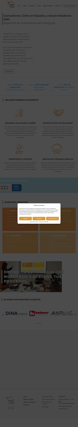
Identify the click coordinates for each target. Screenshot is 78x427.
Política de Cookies (34, 221)
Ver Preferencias (52, 218)
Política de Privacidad (43, 221)
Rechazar (38, 218)
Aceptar (25, 218)
